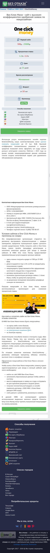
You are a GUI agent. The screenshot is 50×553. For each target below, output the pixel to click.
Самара (8, 493)
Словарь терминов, (21, 544)
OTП (7, 513)
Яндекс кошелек (15, 429)
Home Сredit (10, 515)
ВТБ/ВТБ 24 (13, 452)
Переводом (13, 432)
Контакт (12, 443)
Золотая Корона (15, 449)
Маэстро (12, 438)
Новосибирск (10, 479)
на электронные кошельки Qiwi (19, 330)
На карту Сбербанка (17, 435)
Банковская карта (16, 458)
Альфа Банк (9, 510)
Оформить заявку (24, 131)
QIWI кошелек (14, 464)
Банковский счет (15, 455)
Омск (7, 491)
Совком (8, 508)
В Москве (9, 474)
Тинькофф (9, 506)
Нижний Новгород (12, 484)
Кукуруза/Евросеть (16, 441)
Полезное (32, 544)
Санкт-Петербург (11, 477)
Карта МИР (13, 446)
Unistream (13, 461)
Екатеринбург (10, 481)
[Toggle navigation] (42, 3)
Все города (9, 495)
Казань (8, 486)
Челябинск (9, 488)
